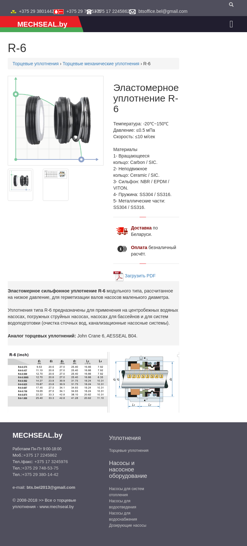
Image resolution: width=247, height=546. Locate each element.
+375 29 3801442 (36, 11)
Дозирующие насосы (127, 525)
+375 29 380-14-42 (40, 474)
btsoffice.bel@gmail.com (162, 11)
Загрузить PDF (140, 275)
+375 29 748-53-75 (40, 468)
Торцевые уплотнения (36, 63)
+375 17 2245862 (112, 11)
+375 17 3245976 (51, 461)
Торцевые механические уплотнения (101, 63)
